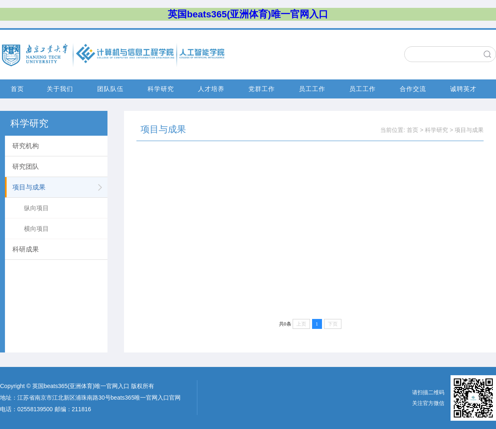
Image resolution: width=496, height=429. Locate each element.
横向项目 (36, 228)
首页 (17, 88)
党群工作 (261, 88)
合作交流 (413, 88)
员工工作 (312, 88)
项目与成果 (469, 130)
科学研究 (161, 88)
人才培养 (211, 88)
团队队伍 (110, 88)
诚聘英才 (463, 88)
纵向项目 (36, 207)
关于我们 (60, 88)
